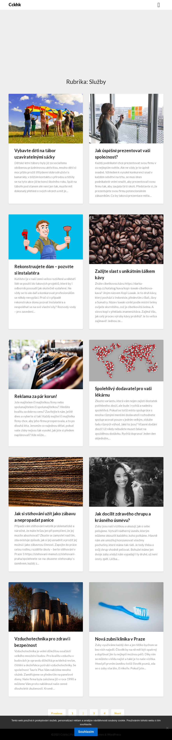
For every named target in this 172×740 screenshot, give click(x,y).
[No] (167, 728)
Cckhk (15, 4)
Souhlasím (86, 731)
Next (117, 713)
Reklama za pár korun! (35, 396)
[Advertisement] (86, 48)
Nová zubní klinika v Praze (120, 639)
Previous (56, 713)
